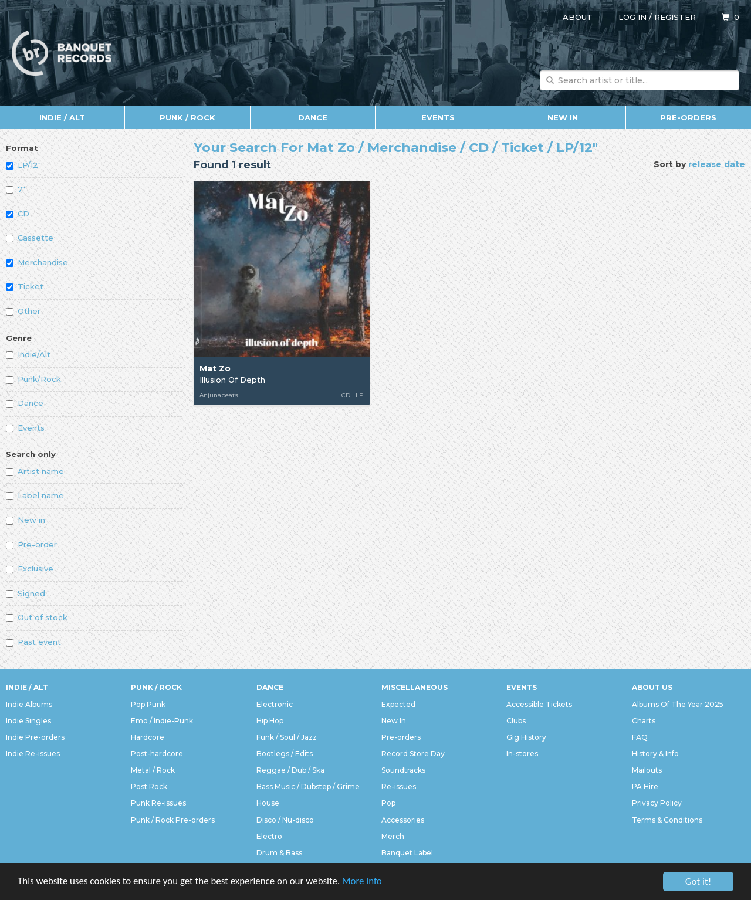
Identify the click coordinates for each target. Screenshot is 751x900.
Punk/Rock (33, 379)
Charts (643, 720)
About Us (652, 687)
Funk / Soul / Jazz (286, 737)
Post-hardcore (157, 753)
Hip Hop (269, 720)
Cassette (29, 237)
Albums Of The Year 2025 (677, 704)
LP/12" (23, 165)
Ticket (24, 286)
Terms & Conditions (667, 820)
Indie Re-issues (33, 753)
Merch (392, 836)
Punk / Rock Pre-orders (173, 820)
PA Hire (645, 786)
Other (23, 311)
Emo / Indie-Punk (162, 720)
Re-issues (398, 786)
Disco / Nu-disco (285, 820)
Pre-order (31, 544)
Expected (398, 704)
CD (17, 213)
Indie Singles (28, 720)
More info (363, 883)
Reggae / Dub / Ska (290, 770)
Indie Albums (29, 704)
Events (438, 117)
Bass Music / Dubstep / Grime (308, 786)
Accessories (402, 820)
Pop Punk (148, 704)
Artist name (35, 471)
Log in (632, 17)
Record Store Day (413, 753)
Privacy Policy (657, 803)
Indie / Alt (62, 117)
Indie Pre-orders (35, 737)
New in (25, 520)
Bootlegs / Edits (284, 753)
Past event (33, 642)
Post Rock (149, 786)
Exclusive (29, 568)
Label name (35, 495)
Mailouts (647, 770)
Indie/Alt (28, 354)
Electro (269, 836)
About (578, 17)
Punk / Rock (187, 117)
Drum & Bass (279, 852)
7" (15, 189)
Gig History (526, 737)
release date (716, 164)
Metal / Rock (153, 770)
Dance (312, 117)
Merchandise (37, 262)
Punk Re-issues (158, 803)
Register (675, 17)
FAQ (640, 737)
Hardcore (147, 737)
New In (562, 117)
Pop (388, 803)
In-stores (522, 753)
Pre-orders (688, 117)
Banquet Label (407, 852)
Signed (25, 593)
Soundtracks (403, 770)
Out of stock (36, 617)
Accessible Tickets (539, 704)
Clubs (516, 720)
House (267, 803)
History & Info (655, 753)
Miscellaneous (414, 687)
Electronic (274, 704)
